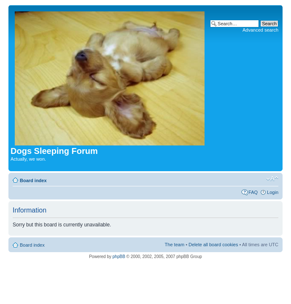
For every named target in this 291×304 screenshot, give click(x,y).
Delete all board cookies (213, 244)
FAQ (253, 192)
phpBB (119, 256)
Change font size (272, 179)
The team (174, 244)
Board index (33, 180)
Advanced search (260, 29)
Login (272, 192)
